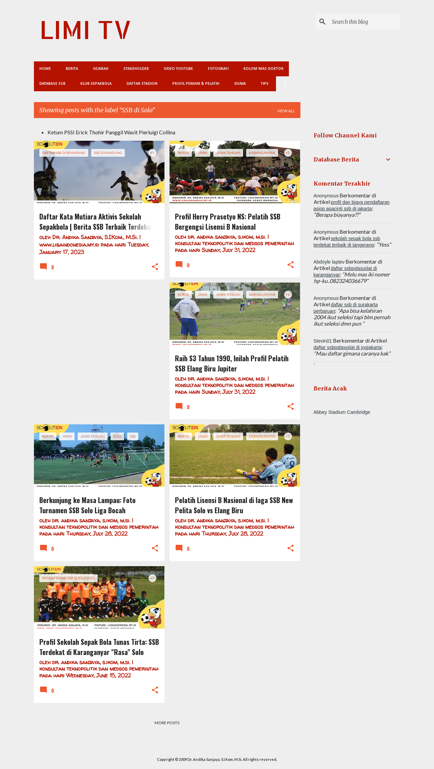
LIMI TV (85, 29)
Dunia (240, 84)
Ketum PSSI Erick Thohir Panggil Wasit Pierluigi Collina (111, 132)
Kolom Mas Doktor (263, 69)
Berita (72, 69)
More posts (167, 722)
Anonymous (326, 195)
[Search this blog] (364, 22)
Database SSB (52, 84)
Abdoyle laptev (329, 262)
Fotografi (218, 69)
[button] (155, 267)
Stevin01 (323, 341)
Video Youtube (178, 69)
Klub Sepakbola (96, 84)
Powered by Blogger (217, 745)
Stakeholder (136, 69)
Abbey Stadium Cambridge (342, 412)
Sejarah (100, 69)
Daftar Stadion (141, 84)
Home (45, 69)
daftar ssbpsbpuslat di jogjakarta (348, 347)
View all (286, 110)
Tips (265, 84)
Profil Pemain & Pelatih (195, 84)
